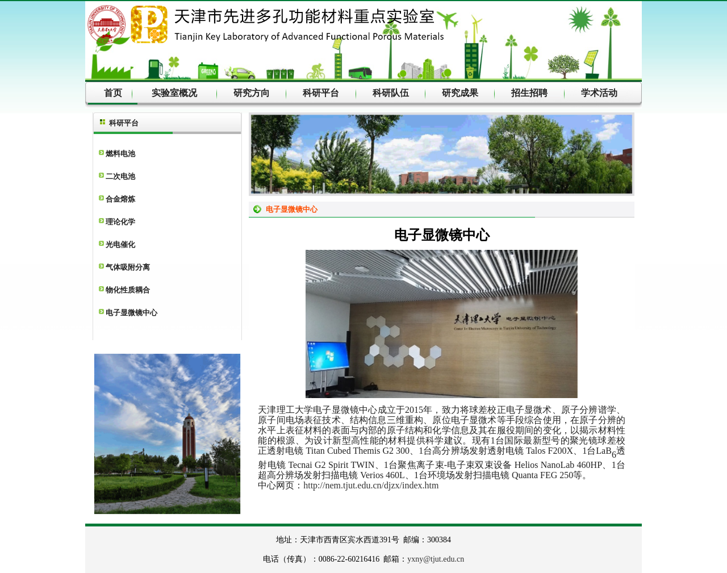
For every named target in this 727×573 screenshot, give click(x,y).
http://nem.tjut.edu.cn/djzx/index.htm (370, 485)
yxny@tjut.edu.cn (435, 559)
